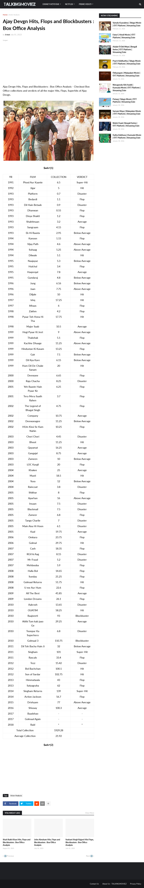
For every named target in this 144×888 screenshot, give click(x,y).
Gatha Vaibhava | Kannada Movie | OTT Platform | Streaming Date (127, 136)
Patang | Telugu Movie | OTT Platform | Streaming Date (125, 100)
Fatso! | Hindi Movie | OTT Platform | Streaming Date (124, 36)
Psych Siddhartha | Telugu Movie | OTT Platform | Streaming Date (127, 62)
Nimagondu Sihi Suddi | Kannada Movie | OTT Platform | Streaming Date (126, 87)
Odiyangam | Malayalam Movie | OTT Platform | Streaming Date (126, 74)
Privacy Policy (135, 884)
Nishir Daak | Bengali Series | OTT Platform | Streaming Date (126, 124)
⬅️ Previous (9, 856)
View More (89, 813)
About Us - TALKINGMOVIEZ (114, 884)
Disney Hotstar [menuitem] (51, 4)
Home (5, 15)
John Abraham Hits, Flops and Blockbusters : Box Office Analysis (47, 842)
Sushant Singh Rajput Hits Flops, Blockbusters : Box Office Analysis (80, 842)
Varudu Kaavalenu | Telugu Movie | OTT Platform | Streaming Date (127, 24)
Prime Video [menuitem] (85, 4)
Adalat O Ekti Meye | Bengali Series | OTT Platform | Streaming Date (125, 49)
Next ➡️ (89, 856)
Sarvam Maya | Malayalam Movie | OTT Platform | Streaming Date (127, 112)
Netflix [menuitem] (69, 4)
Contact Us (94, 884)
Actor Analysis (14, 15)
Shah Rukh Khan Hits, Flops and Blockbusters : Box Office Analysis (16, 842)
